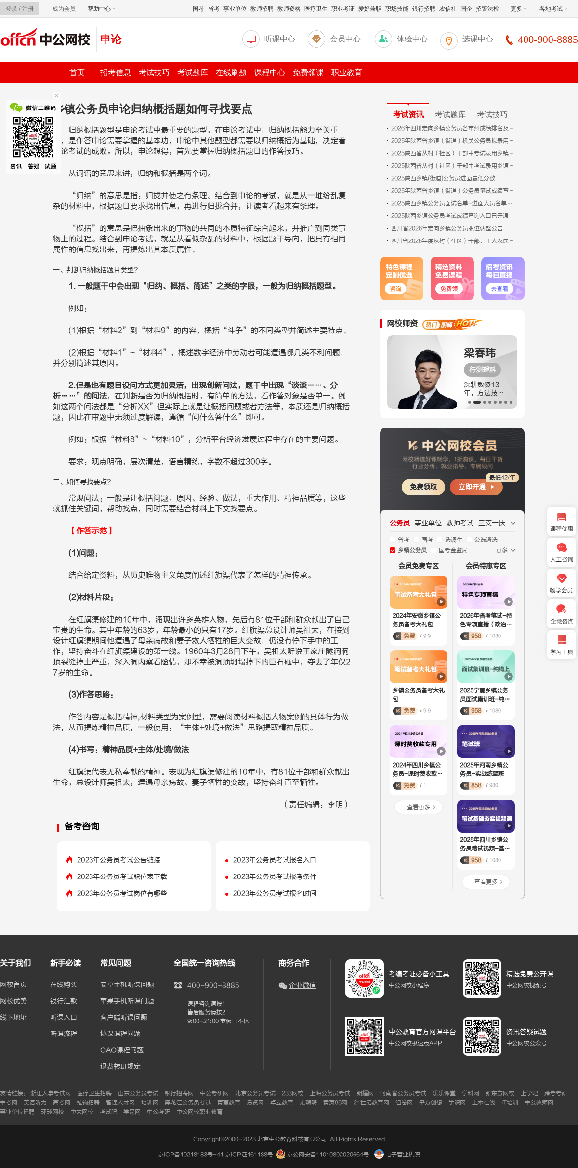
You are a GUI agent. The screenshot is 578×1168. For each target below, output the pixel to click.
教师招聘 (262, 8)
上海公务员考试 (330, 1093)
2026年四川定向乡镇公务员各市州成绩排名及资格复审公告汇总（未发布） (453, 128)
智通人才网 (120, 1102)
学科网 (470, 1093)
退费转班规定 (120, 1066)
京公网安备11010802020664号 (328, 1154)
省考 (214, 8)
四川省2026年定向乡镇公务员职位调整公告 (447, 228)
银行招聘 (423, 8)
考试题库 (192, 72)
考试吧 (108, 1111)
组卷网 (404, 1102)
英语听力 (35, 1102)
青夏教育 (228, 1102)
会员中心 (345, 39)
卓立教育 (281, 1102)
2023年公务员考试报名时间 (274, 893)
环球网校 (52, 1111)
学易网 (132, 1111)
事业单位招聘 (17, 1111)
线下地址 (13, 1017)
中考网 (8, 1102)
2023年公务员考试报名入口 (274, 860)
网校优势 (13, 1001)
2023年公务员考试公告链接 (118, 860)
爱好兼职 (369, 8)
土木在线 (483, 1102)
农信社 (448, 8)
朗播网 (365, 1093)
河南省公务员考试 (403, 1093)
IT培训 (509, 1102)
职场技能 (396, 8)
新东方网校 (500, 1093)
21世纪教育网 (371, 1102)
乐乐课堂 (444, 1093)
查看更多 (418, 807)
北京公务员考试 (255, 1093)
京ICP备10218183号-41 (190, 1154)
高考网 (61, 1102)
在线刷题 (231, 72)
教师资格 (289, 8)
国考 (198, 8)
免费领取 (423, 487)
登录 (11, 8)
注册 (28, 8)
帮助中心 (102, 8)
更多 (519, 8)
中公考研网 (214, 1093)
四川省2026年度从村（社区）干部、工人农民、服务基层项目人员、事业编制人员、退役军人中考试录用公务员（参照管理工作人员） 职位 (453, 241)
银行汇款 (63, 1001)
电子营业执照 (397, 1154)
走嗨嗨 (308, 1102)
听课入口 (63, 1017)
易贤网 (255, 1102)
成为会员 (64, 8)
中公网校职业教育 (199, 1111)
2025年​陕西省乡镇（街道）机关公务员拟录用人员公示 (453, 140)
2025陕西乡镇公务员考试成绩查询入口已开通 (450, 215)
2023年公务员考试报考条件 (274, 877)
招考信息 (115, 72)
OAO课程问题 (122, 1050)
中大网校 (81, 1111)
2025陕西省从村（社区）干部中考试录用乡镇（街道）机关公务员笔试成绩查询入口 (453, 165)
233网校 (292, 1093)
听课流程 (63, 1034)
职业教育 (346, 72)
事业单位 (235, 8)
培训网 (149, 1102)
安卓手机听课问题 (127, 985)
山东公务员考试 (138, 1093)
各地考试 (553, 8)
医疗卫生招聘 (94, 1093)
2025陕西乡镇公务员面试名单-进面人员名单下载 (453, 203)
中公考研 (158, 1111)
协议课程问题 (120, 1034)
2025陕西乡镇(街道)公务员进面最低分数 (443, 178)
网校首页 (13, 985)
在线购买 (63, 985)
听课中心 (279, 39)
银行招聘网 (179, 1093)
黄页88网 (335, 1102)
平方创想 (430, 1102)
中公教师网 (539, 1102)
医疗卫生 (316, 8)
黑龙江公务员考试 (188, 1102)
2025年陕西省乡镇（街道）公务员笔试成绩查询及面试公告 (453, 190)
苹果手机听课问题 (127, 1001)
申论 (110, 39)
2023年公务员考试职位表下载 (122, 877)
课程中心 (269, 72)
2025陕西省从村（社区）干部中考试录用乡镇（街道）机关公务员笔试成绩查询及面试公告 (453, 153)
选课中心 (477, 39)
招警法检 (487, 8)
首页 (77, 72)
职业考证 (343, 8)
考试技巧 (154, 72)
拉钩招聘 (88, 1102)
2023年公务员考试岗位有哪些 (122, 893)
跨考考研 (555, 1093)
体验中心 (412, 39)
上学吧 (529, 1093)
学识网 (457, 1102)
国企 (466, 8)
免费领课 (308, 72)
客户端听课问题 (123, 1017)
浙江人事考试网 (50, 1093)
